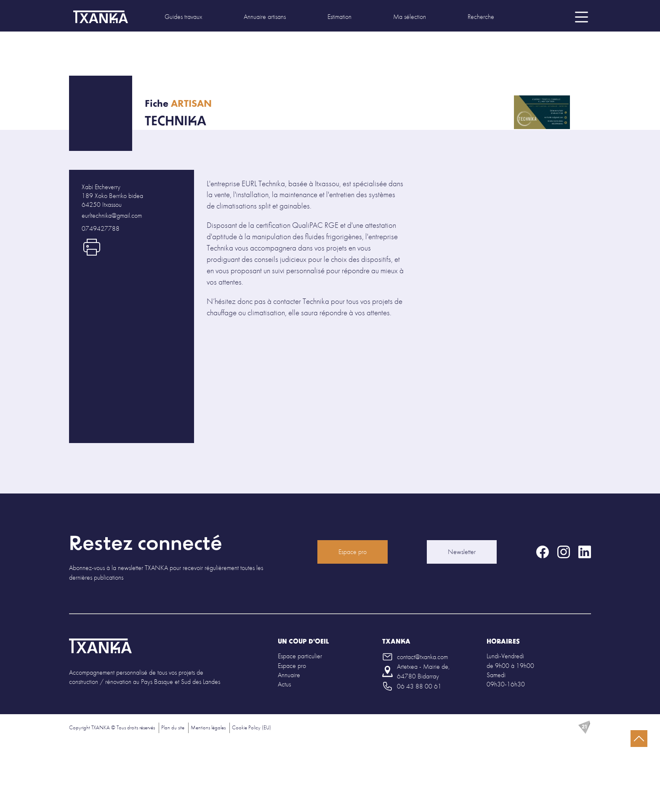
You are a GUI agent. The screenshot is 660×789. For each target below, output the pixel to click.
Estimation (339, 16)
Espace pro (352, 551)
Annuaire (289, 674)
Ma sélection (409, 16)
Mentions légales (208, 727)
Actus (284, 684)
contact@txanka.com (422, 656)
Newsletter (462, 551)
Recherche (481, 16)
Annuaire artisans (265, 16)
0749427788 (101, 228)
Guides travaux (183, 16)
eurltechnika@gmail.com (112, 215)
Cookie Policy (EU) (251, 727)
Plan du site (172, 727)
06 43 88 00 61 (419, 686)
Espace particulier (300, 656)
